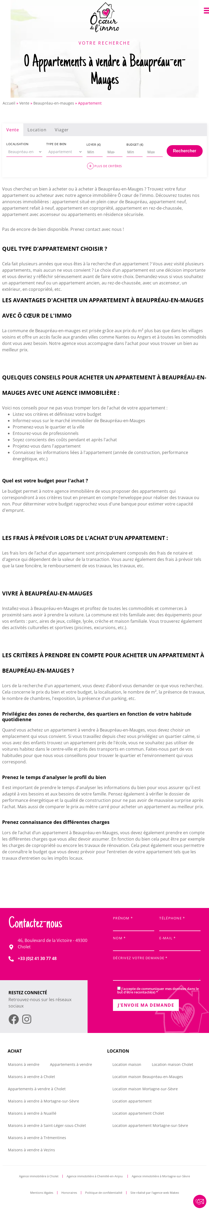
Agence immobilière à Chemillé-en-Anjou (95, 1176)
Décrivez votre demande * (157, 968)
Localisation (17, 144)
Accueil (9, 103)
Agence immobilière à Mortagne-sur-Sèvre (161, 1176)
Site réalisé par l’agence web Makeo (154, 1193)
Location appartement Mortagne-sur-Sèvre (150, 1125)
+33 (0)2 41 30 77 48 (37, 958)
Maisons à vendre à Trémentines (37, 1137)
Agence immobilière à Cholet (38, 1176)
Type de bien (56, 144)
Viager (62, 130)
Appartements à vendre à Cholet (37, 1088)
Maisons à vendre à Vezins (31, 1149)
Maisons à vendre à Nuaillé (32, 1113)
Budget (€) (134, 144)
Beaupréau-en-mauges (53, 103)
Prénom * (133, 922)
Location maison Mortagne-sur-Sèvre (145, 1088)
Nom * (133, 942)
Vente (24, 103)
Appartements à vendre (71, 1064)
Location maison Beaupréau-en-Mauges (147, 1076)
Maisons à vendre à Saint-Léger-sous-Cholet (47, 1125)
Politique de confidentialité (103, 1193)
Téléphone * (180, 922)
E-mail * (180, 942)
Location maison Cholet (172, 1064)
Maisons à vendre (23, 1064)
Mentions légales (41, 1193)
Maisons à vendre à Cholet (31, 1076)
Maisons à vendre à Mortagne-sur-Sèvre (43, 1101)
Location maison (126, 1064)
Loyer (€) (94, 144)
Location (37, 130)
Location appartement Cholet (138, 1113)
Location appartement (132, 1101)
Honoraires (69, 1193)
